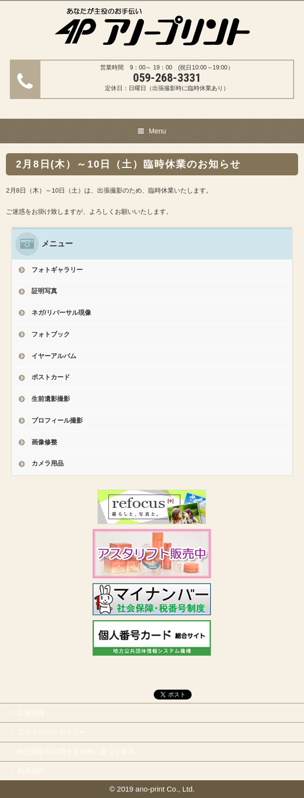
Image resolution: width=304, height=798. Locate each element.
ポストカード (51, 377)
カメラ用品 (48, 463)
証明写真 (44, 291)
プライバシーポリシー (51, 732)
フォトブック (51, 334)
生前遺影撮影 (51, 398)
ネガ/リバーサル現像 (61, 312)
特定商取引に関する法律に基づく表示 (76, 752)
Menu (157, 131)
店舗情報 (31, 713)
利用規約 (31, 771)
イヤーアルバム (54, 356)
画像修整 (44, 442)
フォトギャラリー (57, 269)
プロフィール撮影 (57, 420)
